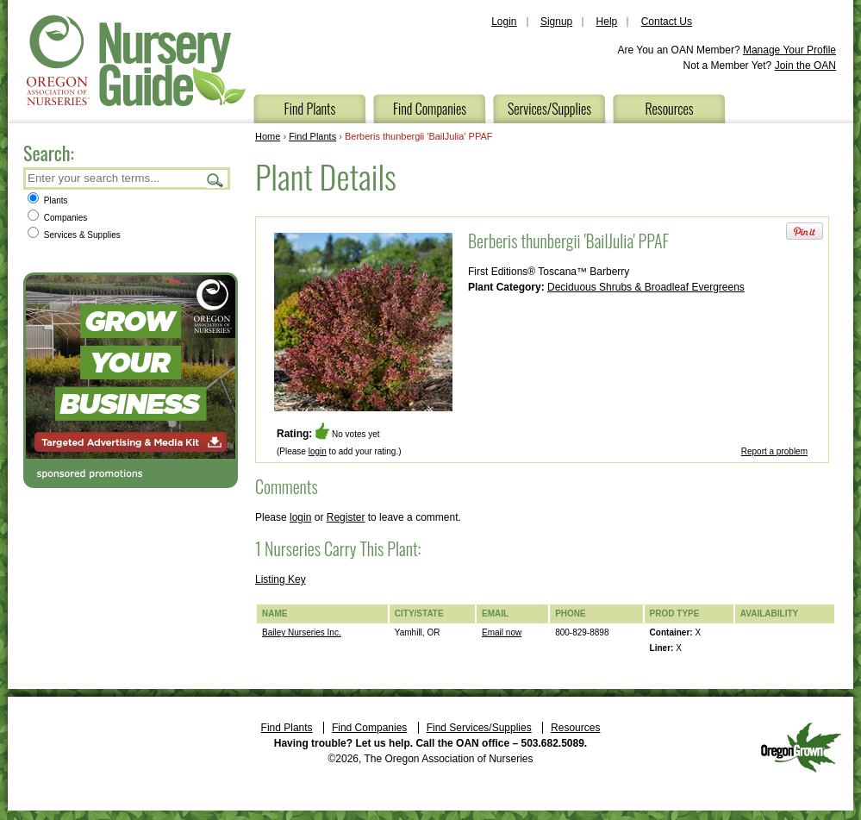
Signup (556, 22)
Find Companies (429, 108)
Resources (669, 108)
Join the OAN (805, 65)
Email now (501, 632)
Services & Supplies (74, 235)
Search (215, 180)
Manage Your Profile (789, 50)
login (318, 451)
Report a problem (774, 451)
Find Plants (310, 108)
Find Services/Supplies (479, 728)
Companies (57, 217)
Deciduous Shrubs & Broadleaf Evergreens (646, 287)
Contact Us (666, 22)
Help (607, 22)
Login (503, 22)
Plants (48, 200)
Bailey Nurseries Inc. (301, 632)
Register (346, 517)
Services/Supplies (549, 108)
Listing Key (280, 579)
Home (267, 136)
